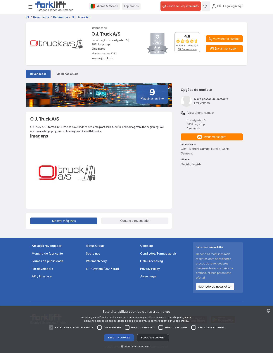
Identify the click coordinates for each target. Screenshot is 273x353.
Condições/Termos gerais (158, 253)
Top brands (131, 6)
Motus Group (95, 246)
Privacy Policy (150, 269)
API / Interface (42, 276)
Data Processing (151, 261)
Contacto (146, 246)
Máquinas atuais (67, 73)
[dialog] (136, 329)
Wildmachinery (96, 261)
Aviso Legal (148, 276)
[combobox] (268, 311)
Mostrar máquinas (64, 221)
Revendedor (38, 73)
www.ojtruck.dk (102, 58)
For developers (42, 269)
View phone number (200, 112)
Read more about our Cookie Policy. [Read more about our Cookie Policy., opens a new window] (168, 320)
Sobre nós (93, 253)
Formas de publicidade (47, 261)
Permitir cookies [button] (119, 337)
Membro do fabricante (47, 253)
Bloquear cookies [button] (153, 337)
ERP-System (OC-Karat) (102, 269)
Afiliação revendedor (46, 246)
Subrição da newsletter (215, 286)
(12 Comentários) (187, 49)
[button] (224, 48)
